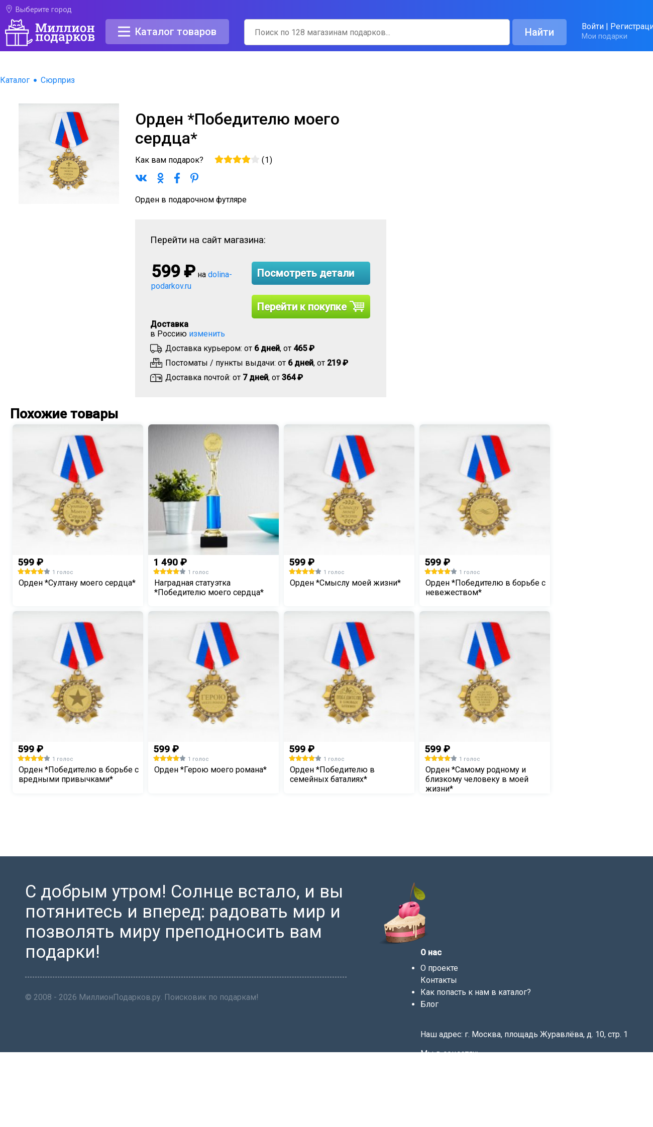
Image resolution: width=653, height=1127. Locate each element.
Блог (429, 1004)
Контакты (438, 980)
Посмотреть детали (305, 273)
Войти (593, 26)
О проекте (439, 968)
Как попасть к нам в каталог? (475, 992)
